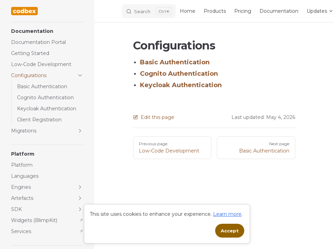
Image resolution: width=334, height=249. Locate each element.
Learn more (227, 214)
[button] (47, 31)
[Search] (149, 11)
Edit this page (153, 117)
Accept (230, 230)
